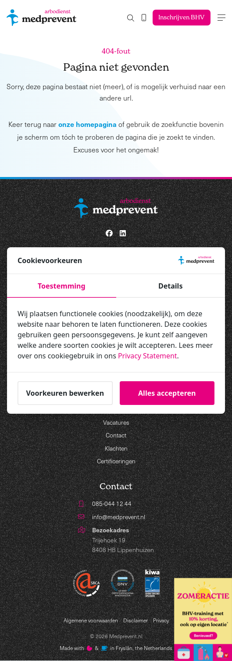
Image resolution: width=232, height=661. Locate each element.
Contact (116, 435)
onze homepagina (87, 124)
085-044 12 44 (112, 504)
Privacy (161, 620)
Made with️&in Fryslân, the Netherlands (116, 648)
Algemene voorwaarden (91, 620)
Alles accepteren (167, 393)
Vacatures (116, 422)
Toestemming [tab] (62, 286)
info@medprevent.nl (119, 517)
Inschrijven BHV (180, 17)
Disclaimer (135, 620)
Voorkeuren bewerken (65, 393)
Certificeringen (116, 461)
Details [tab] (170, 286)
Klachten (116, 448)
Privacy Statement (148, 356)
